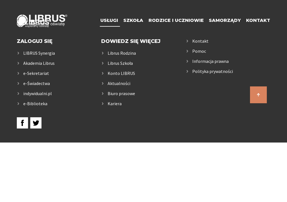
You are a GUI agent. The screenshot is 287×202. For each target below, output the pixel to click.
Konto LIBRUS (121, 73)
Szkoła (133, 20)
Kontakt (258, 20)
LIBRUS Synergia (39, 53)
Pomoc (199, 51)
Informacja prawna (210, 61)
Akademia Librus (39, 63)
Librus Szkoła (120, 63)
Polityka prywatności (212, 71)
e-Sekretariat (36, 73)
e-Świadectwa (36, 83)
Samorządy (225, 20)
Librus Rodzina (122, 53)
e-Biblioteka (35, 103)
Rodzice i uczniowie (176, 20)
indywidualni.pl (37, 93)
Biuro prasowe (121, 93)
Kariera (115, 103)
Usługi (109, 20)
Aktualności (119, 83)
